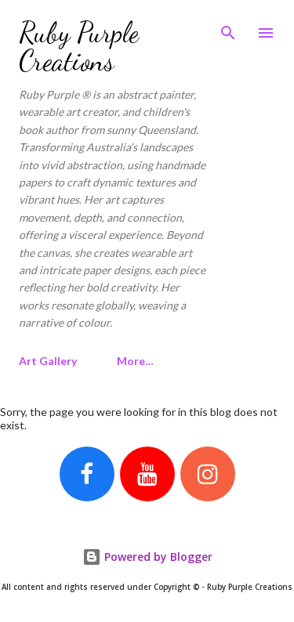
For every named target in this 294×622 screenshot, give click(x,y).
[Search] (228, 28)
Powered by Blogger (147, 556)
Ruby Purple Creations (79, 47)
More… (135, 360)
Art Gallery (48, 360)
